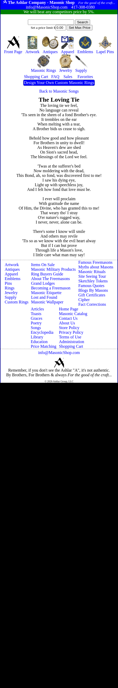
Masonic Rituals (91, 271)
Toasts (36, 313)
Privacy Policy (71, 332)
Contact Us (68, 318)
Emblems (12, 278)
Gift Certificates (91, 295)
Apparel (11, 274)
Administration (71, 341)
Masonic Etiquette (46, 292)
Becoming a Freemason (50, 288)
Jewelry (11, 292)
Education (39, 341)
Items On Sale (43, 264)
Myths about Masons (95, 267)
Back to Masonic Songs (59, 91)
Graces (36, 318)
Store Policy (69, 327)
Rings (9, 288)
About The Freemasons (50, 278)
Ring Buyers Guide (47, 274)
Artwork (12, 264)
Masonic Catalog (73, 313)
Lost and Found (44, 297)
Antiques (12, 269)
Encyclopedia (42, 332)
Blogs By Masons (93, 290)
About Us (67, 323)
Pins (8, 283)
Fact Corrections (92, 304)
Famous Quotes (91, 285)
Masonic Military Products (53, 269)
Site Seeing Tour (92, 276)
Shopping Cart (71, 346)
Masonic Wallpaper (47, 302)
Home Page (68, 309)
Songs (36, 327)
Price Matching (43, 346)
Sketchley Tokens (93, 281)
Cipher (84, 299)
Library (37, 337)
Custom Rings (16, 302)
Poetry (36, 323)
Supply (10, 297)
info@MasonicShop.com (59, 352)
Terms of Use (70, 337)
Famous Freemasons (95, 262)
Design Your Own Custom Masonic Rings (59, 82)
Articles (37, 309)
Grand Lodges (43, 283)
